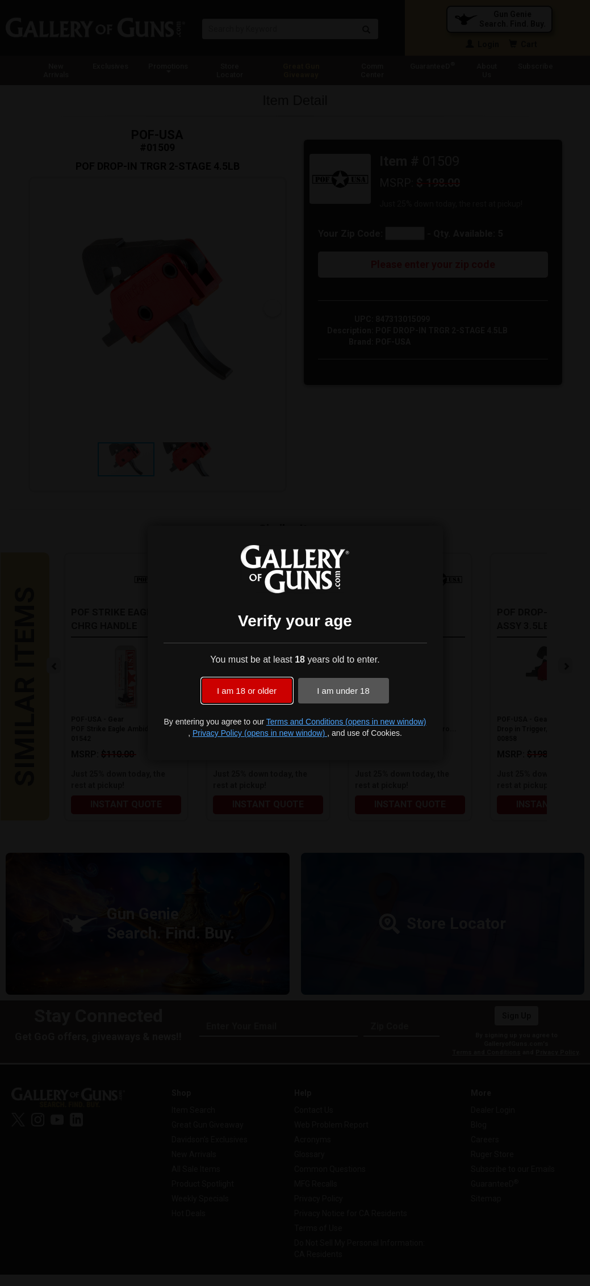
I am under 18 (343, 691)
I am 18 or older (247, 691)
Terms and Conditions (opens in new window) (346, 721)
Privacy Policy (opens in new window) (260, 733)
